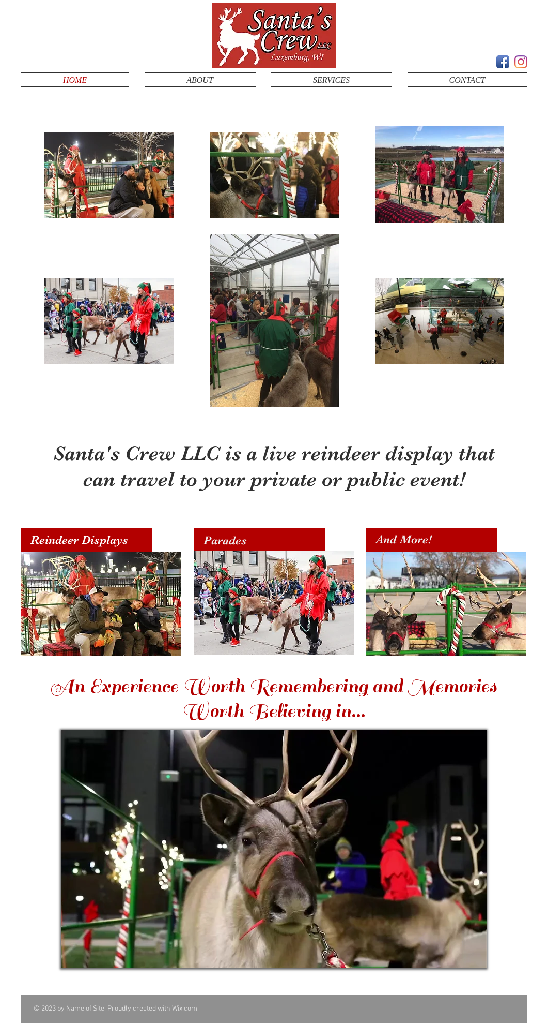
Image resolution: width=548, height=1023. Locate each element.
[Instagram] (520, 61)
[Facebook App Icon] (502, 61)
